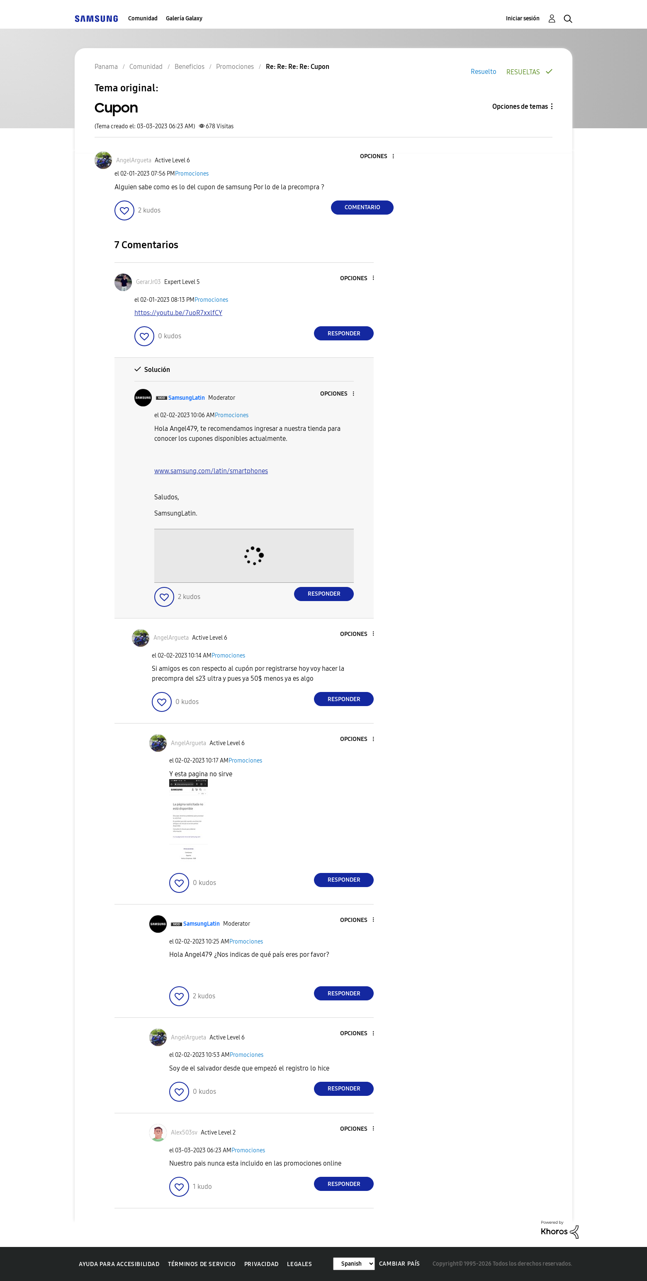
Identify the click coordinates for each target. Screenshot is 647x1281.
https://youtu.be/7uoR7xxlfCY (178, 313)
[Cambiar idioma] (354, 1263)
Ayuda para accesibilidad (119, 1264)
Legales (299, 1264)
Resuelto (483, 72)
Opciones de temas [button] (520, 106)
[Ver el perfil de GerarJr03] (148, 282)
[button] (379, 157)
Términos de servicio (202, 1264)
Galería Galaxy (184, 18)
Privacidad (261, 1264)
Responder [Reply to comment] (344, 333)
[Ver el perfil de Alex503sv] (184, 1132)
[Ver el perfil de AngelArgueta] (133, 160)
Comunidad (143, 18)
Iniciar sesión (523, 18)
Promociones (192, 173)
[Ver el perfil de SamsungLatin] (186, 397)
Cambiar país (399, 1263)
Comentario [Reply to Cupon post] (362, 207)
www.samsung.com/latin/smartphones (211, 471)
